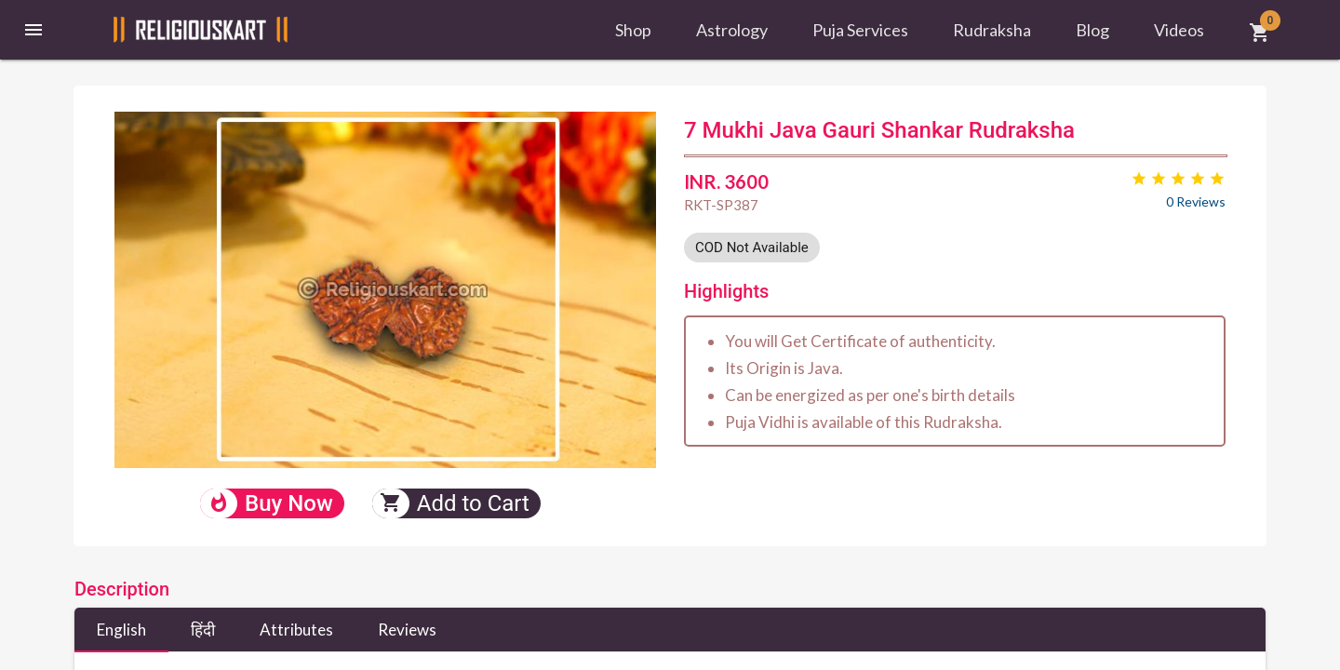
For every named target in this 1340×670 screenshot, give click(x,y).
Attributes (296, 629)
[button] (33, 29)
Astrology (732, 30)
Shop (633, 30)
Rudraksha (992, 30)
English (121, 629)
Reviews (407, 629)
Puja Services (860, 30)
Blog (1092, 30)
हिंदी (203, 629)
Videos (1179, 30)
